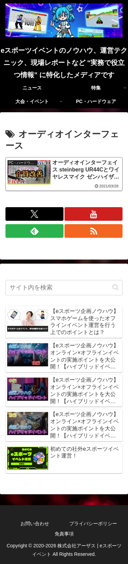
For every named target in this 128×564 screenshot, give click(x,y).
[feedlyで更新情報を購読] (34, 231)
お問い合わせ (34, 523)
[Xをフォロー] (34, 214)
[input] (64, 287)
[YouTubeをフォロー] (94, 214)
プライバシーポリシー (93, 523)
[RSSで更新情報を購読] (94, 231)
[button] (116, 287)
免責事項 (64, 533)
